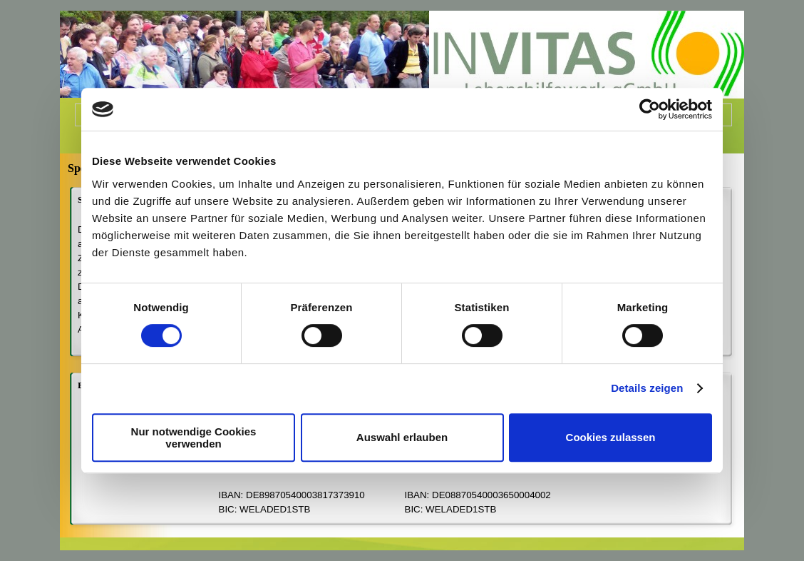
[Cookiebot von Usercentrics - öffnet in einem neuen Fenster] (649, 109)
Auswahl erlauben (402, 437)
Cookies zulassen (611, 437)
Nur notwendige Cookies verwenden (194, 437)
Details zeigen (647, 388)
